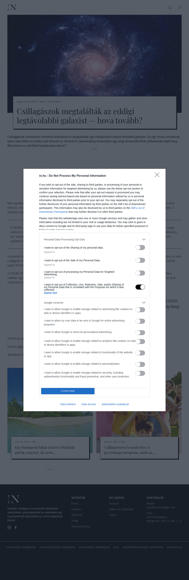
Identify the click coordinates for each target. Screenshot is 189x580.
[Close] (158, 175)
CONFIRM (68, 391)
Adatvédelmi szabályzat (115, 404)
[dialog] (94, 290)
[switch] (140, 247)
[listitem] (94, 239)
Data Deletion (68, 404)
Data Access (89, 404)
